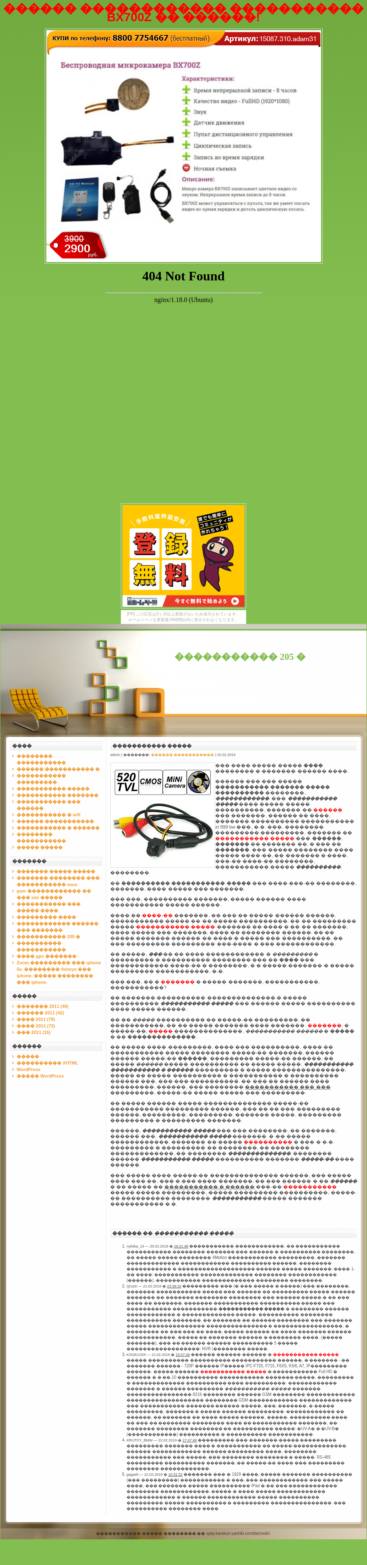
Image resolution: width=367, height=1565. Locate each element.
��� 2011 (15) (33, 1032)
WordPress (28, 1069)
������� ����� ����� (56, 871)
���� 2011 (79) (36, 1019)
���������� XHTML (47, 1062)
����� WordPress (40, 1075)
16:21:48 (181, 1246)
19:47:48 (183, 1355)
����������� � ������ (58, 827)
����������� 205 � (240, 657)
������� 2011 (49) (42, 1006)
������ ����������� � (58, 769)
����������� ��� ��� (287, 1086)
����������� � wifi (48, 814)
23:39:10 (174, 1286)
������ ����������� (55, 821)
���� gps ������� (46, 956)
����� (28, 1056)
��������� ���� (46, 917)
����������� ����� (53, 788)
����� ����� (40, 847)
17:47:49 (189, 1440)
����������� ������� (57, 795)
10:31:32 (175, 1474)
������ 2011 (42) (40, 1012)
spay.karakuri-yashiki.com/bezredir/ (238, 1533)
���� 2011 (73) (36, 1025)
